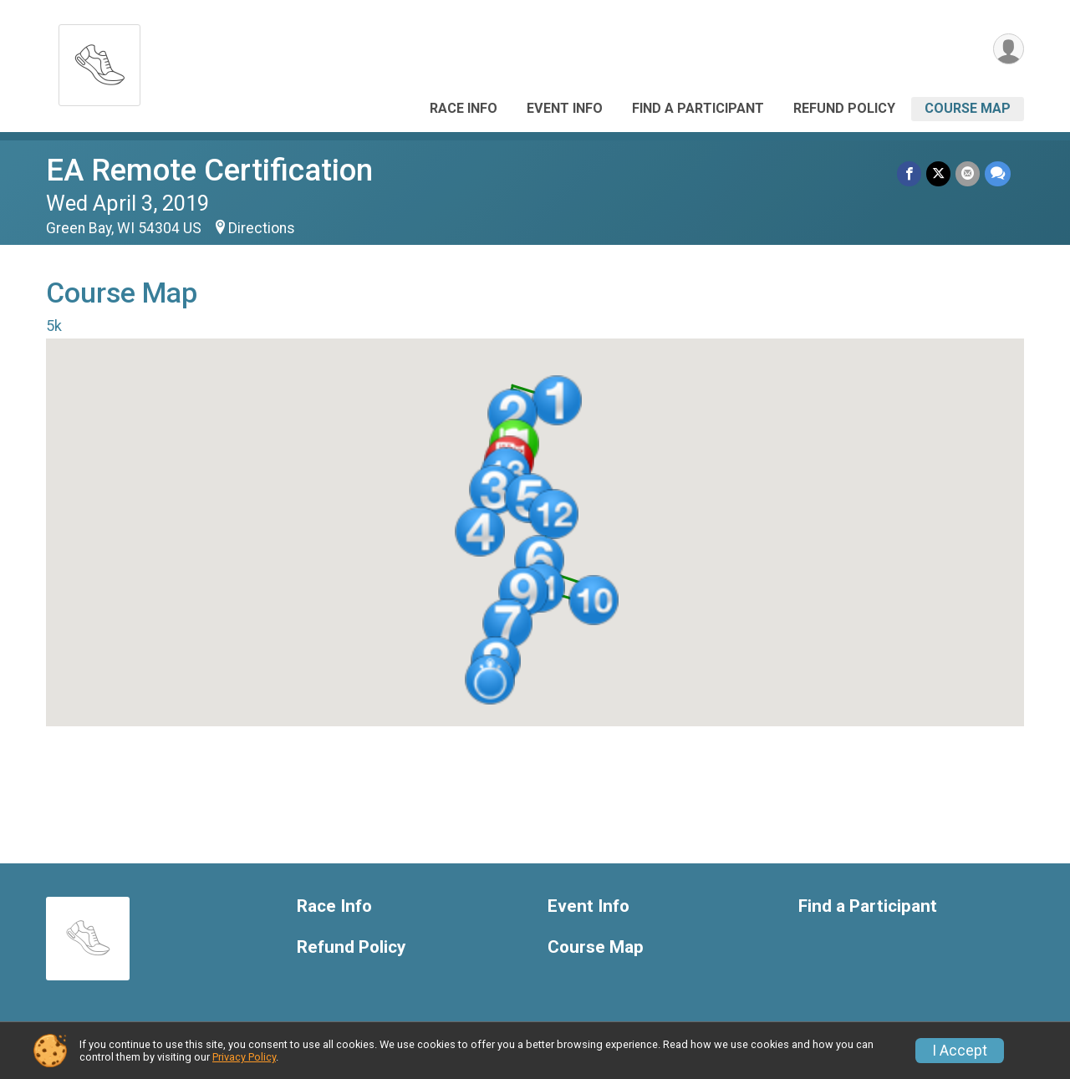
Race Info (463, 108)
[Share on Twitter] (938, 173)
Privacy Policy (244, 1057)
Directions (261, 228)
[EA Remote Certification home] (99, 60)
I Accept (959, 1050)
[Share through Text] (998, 173)
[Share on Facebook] (909, 173)
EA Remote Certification (209, 170)
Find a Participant (698, 108)
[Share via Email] (967, 173)
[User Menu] (1008, 48)
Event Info (565, 108)
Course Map (968, 108)
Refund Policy (844, 108)
